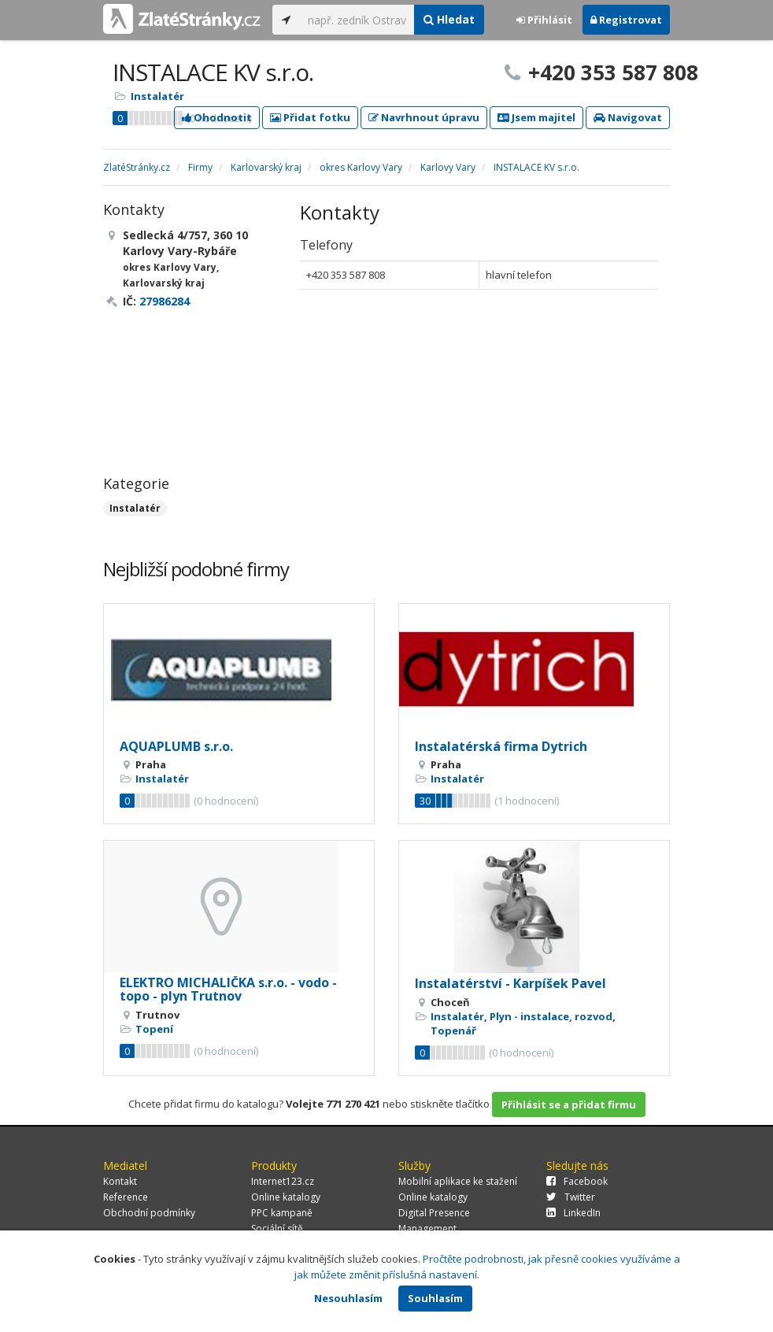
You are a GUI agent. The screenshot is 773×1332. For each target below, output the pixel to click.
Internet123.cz (282, 1181)
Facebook (577, 1181)
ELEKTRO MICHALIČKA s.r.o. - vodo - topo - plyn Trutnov (228, 989)
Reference (125, 1197)
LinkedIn (573, 1212)
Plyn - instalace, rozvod (551, 1016)
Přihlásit (544, 20)
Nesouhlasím (348, 1298)
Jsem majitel (536, 117)
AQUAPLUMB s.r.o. (176, 746)
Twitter (570, 1197)
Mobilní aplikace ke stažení (457, 1181)
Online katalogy (285, 1197)
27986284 (164, 301)
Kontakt (120, 1181)
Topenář (453, 1030)
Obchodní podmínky (149, 1212)
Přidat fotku (310, 117)
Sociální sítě (277, 1228)
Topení (154, 1029)
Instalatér (157, 96)
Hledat (449, 19)
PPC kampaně (282, 1212)
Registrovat (626, 20)
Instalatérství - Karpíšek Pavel (510, 983)
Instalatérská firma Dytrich (501, 746)
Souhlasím (435, 1298)
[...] (357, 20)
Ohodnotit (217, 117)
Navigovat (628, 117)
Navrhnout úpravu (423, 117)
